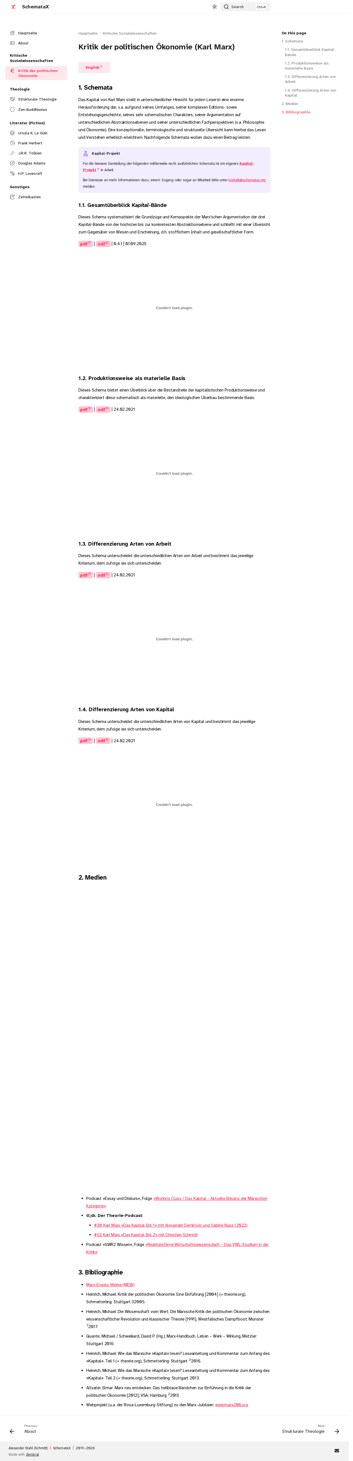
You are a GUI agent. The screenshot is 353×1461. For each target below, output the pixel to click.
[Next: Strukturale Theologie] (309, 1430)
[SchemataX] (13, 6)
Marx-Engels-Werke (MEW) (110, 1285)
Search (237, 6)
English (92, 67)
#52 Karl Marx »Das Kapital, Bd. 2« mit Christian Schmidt (146, 1235)
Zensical (32, 1454)
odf (101, 244)
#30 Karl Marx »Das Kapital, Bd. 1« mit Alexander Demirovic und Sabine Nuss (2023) (171, 1225)
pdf (84, 244)
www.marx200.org (231, 1405)
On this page (294, 32)
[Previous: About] (25, 1430)
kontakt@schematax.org (247, 180)
